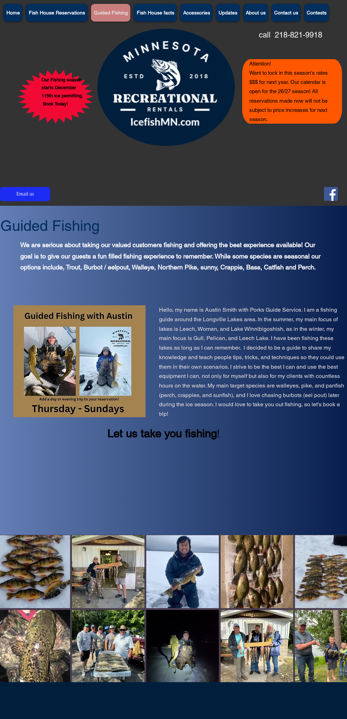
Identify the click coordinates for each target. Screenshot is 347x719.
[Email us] (25, 194)
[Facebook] (331, 194)
